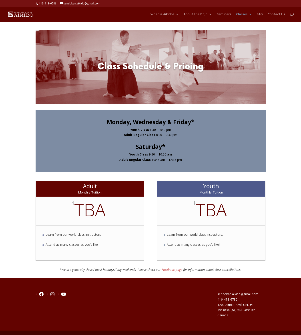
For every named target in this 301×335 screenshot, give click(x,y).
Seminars (224, 14)
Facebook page (172, 269)
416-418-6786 (227, 299)
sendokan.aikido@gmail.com (237, 294)
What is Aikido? (162, 14)
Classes (241, 14)
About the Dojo (195, 14)
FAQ (260, 14)
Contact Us (276, 14)
